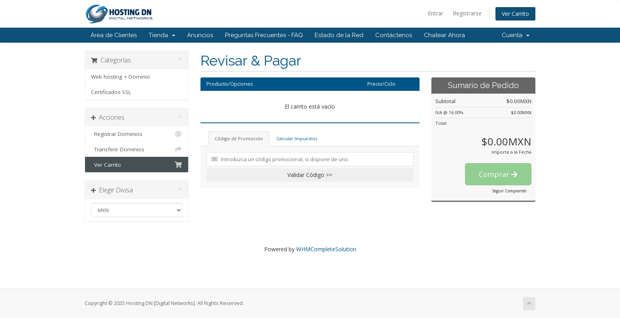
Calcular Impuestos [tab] (296, 138)
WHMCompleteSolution (326, 249)
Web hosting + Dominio (120, 76)
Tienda (162, 35)
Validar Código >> (309, 175)
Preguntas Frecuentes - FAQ (264, 35)
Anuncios (200, 35)
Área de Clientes (114, 35)
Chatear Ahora (444, 35)
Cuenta (515, 35)
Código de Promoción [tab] (239, 138)
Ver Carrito (515, 13)
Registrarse (467, 13)
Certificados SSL (111, 92)
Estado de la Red (339, 35)
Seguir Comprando (509, 191)
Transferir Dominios (136, 149)
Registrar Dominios (136, 134)
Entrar (435, 13)
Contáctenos (393, 35)
